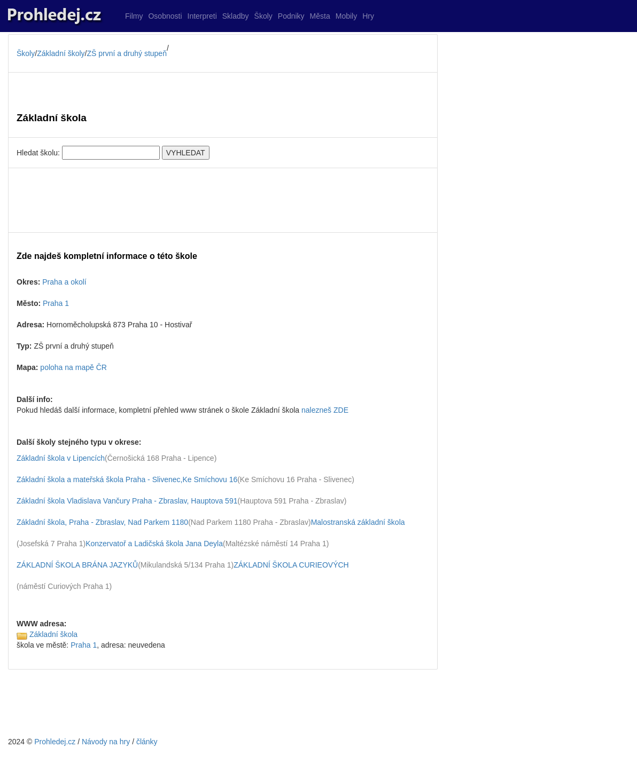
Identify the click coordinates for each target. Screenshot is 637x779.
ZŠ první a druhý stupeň (127, 53)
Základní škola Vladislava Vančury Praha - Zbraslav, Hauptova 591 (127, 501)
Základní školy (60, 53)
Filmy (134, 16)
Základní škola (53, 634)
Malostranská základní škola (358, 522)
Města (320, 16)
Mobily (346, 16)
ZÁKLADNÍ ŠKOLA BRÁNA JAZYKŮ (77, 565)
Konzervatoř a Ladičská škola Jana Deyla (154, 543)
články (147, 741)
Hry (368, 16)
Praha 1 (56, 303)
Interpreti (202, 16)
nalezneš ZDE (324, 410)
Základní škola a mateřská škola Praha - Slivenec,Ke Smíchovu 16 (127, 479)
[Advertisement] (223, 200)
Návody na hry (106, 741)
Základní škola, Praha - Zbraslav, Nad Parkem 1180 (102, 522)
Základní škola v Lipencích (61, 458)
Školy (263, 16)
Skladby (235, 16)
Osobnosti (165, 16)
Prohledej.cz (54, 741)
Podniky (291, 16)
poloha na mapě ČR (73, 367)
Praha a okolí (64, 282)
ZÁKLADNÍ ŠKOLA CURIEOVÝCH (291, 565)
